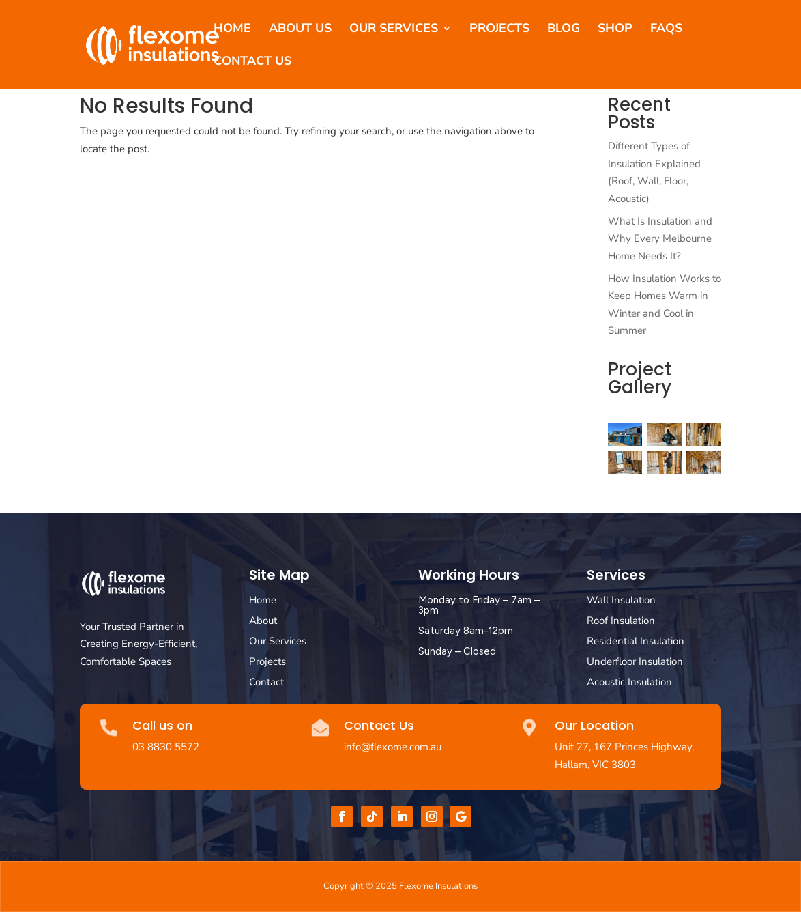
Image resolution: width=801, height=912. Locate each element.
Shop (615, 29)
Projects (499, 29)
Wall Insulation (621, 600)
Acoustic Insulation (629, 682)
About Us (300, 29)
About (263, 620)
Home (232, 29)
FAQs (666, 29)
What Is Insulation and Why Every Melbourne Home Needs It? (660, 238)
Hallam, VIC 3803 (595, 764)
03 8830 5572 (165, 747)
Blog (563, 29)
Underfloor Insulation (635, 661)
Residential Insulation (635, 641)
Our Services (393, 29)
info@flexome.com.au (392, 747)
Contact (266, 682)
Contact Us (252, 62)
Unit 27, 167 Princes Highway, (624, 747)
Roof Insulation (621, 620)
